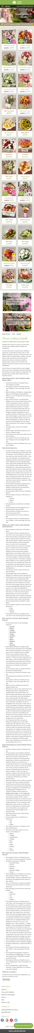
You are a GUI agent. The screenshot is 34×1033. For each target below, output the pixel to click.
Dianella (19, 334)
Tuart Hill (12, 626)
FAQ (2, 1000)
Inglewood (12, 645)
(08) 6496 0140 (27, 6)
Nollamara (12, 641)
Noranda (12, 634)
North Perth (13, 632)
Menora (12, 639)
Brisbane (8, 793)
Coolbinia (12, 630)
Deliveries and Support (8, 994)
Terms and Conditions (7, 992)
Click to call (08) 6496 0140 (17, 1031)
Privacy (3, 997)
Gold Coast (26, 793)
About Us (4, 989)
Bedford (12, 628)
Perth (13, 334)
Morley (11, 643)
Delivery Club (5, 1002)
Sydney (16, 793)
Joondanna (12, 635)
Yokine (11, 637)
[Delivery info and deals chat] (23, 1025)
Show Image (6, 979)
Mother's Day (20, 954)
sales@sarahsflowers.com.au (9, 1009)
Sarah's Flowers (6, 334)
